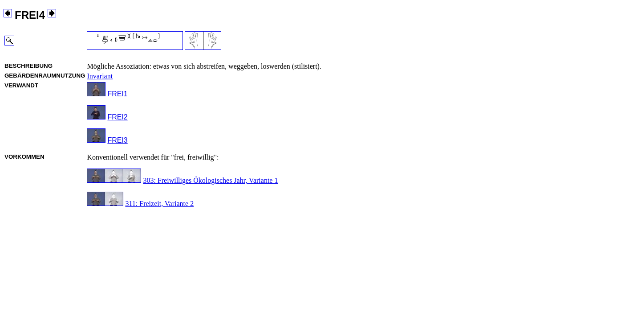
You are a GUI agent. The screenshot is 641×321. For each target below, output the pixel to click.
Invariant (100, 76)
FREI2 (117, 117)
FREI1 (117, 94)
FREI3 (117, 140)
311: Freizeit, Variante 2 (159, 203)
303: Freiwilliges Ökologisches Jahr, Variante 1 (210, 180)
